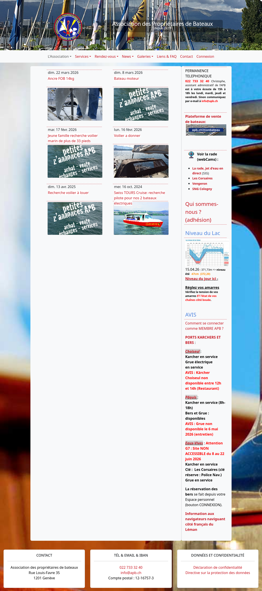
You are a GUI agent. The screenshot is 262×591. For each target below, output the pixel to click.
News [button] (126, 56)
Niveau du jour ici (200, 278)
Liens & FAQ (167, 56)
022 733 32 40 (131, 567)
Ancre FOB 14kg (61, 78)
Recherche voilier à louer (68, 192)
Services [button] (81, 56)
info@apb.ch (131, 572)
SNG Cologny (203, 189)
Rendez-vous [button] (105, 56)
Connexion (205, 56)
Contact (186, 56)
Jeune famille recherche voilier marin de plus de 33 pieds (73, 138)
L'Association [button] (58, 56)
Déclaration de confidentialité (217, 567)
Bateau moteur (126, 78)
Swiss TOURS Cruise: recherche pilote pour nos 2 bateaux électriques (139, 198)
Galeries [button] (144, 56)
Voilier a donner (127, 135)
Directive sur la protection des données (217, 572)
